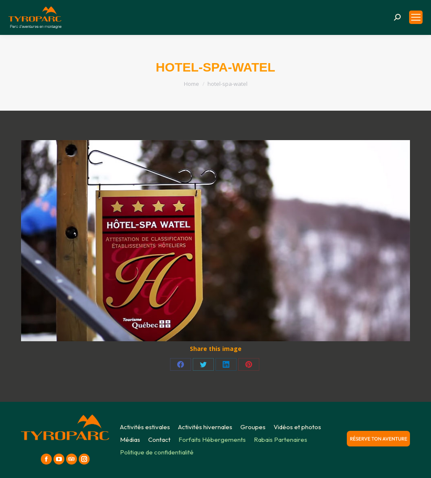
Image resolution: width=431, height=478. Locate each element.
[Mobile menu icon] (416, 17)
